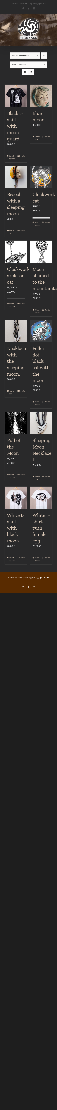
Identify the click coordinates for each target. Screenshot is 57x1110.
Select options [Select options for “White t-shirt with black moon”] (12, 559)
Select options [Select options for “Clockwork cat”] (37, 223)
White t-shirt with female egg (41, 528)
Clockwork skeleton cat (18, 275)
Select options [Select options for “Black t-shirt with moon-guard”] (12, 157)
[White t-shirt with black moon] (16, 498)
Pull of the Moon (13, 446)
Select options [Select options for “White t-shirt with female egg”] (37, 559)
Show (19, 64)
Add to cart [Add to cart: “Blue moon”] (37, 138)
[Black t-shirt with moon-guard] (16, 96)
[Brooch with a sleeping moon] (16, 177)
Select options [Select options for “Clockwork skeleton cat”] (12, 304)
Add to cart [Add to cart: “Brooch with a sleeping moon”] (11, 232)
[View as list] (31, 72)
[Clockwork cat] (41, 177)
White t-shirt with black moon (15, 528)
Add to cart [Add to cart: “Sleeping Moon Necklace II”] (37, 478)
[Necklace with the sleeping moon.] (16, 331)
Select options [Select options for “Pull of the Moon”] (12, 476)
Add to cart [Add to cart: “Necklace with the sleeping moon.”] (11, 392)
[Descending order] (44, 55)
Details (22, 156)
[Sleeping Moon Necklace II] (41, 423)
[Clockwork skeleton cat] (16, 252)
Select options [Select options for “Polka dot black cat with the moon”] (37, 403)
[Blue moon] (41, 96)
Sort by (20, 56)
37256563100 (22, 4)
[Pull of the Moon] (16, 423)
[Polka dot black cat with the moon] (41, 331)
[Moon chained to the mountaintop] (41, 252)
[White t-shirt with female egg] (41, 498)
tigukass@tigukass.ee (38, 4)
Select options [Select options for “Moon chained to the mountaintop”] (37, 311)
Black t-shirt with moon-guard (15, 126)
